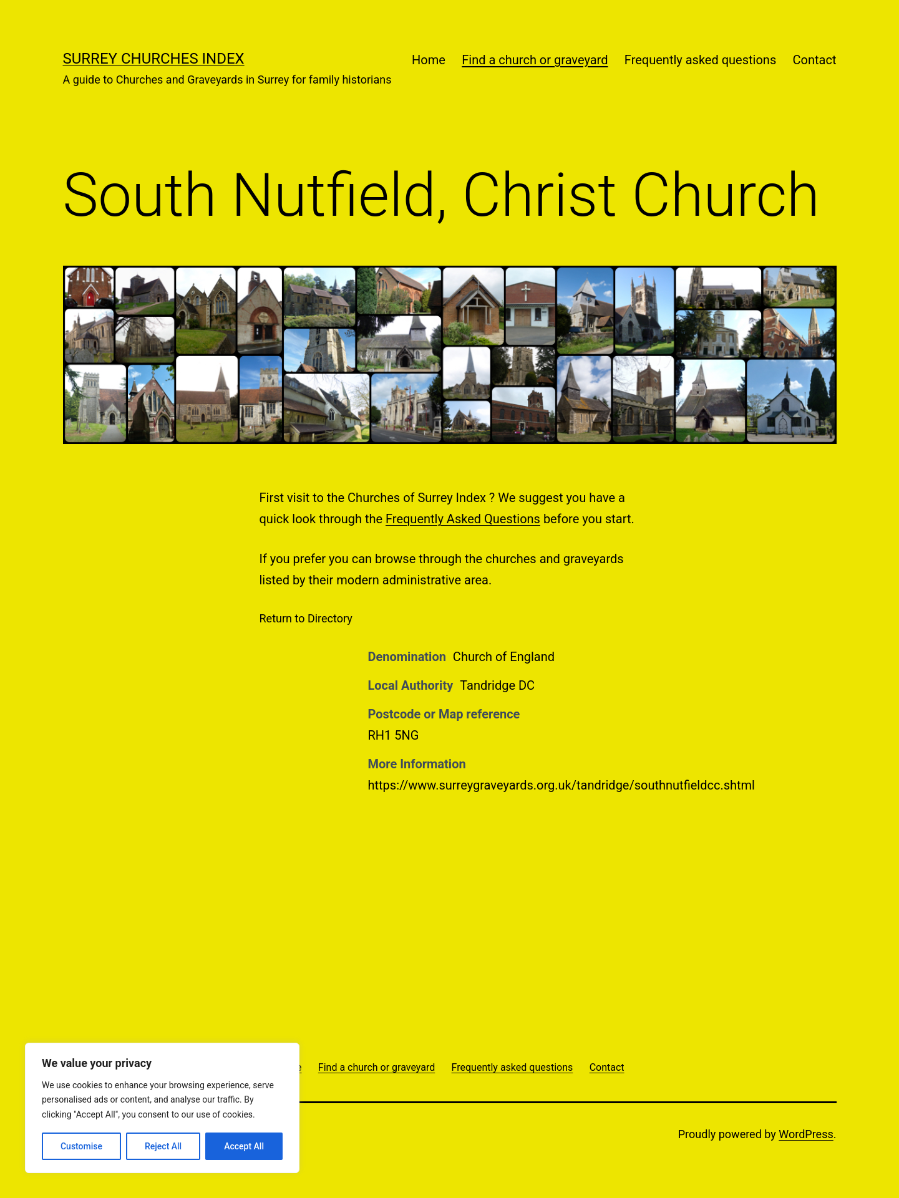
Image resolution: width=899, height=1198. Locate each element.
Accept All (244, 1146)
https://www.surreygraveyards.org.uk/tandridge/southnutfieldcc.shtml (561, 785)
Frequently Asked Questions (463, 518)
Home (428, 59)
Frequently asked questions (700, 59)
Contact (815, 59)
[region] (162, 1108)
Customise (81, 1146)
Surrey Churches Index (154, 58)
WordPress (806, 1134)
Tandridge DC (497, 685)
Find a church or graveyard (535, 59)
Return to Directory (306, 618)
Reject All (163, 1146)
